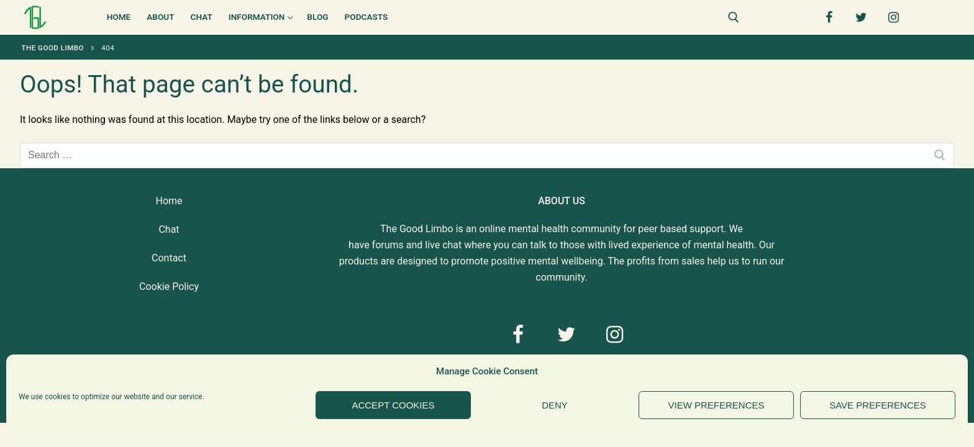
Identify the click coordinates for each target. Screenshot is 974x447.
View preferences (716, 405)
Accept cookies (393, 405)
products (358, 261)
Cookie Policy (169, 286)
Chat (168, 229)
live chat (443, 245)
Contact (169, 258)
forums (388, 245)
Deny (555, 405)
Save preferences (877, 405)
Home (168, 201)
